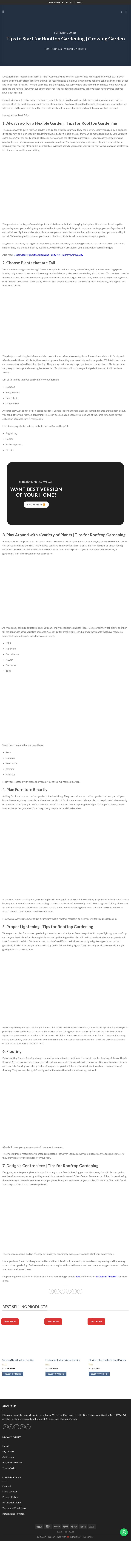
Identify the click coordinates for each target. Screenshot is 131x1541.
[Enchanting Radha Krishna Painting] (65, 1336)
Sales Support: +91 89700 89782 (66, 2)
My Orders (8, 1451)
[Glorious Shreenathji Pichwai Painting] (109, 1336)
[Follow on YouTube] (28, 1426)
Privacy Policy (10, 1496)
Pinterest (112, 1276)
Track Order (9, 1468)
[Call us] (16, 1426)
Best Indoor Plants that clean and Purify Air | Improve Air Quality (48, 254)
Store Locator (9, 1491)
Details (6, 1445)
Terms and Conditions (14, 1508)
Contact (6, 1485)
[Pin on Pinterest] (74, 1291)
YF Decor (80, 49)
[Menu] (4, 12)
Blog (59, 1532)
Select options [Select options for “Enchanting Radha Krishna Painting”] (56, 1374)
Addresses (8, 1456)
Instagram (101, 1276)
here (78, 1276)
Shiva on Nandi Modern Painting (18, 1360)
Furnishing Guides (65, 33)
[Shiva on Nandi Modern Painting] (22, 1336)
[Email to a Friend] (68, 1291)
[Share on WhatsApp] (51, 1291)
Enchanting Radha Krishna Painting (63, 1360)
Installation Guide (11, 1502)
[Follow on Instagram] (5, 1426)
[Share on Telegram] (79, 1291)
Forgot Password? (12, 1462)
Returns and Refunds (13, 1513)
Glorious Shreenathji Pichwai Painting (107, 1360)
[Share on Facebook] (57, 1291)
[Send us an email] (11, 1426)
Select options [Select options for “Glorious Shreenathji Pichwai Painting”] (99, 1374)
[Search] (122, 12)
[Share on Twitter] (62, 1291)
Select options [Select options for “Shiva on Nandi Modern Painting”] (13, 1374)
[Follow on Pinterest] (22, 1426)
